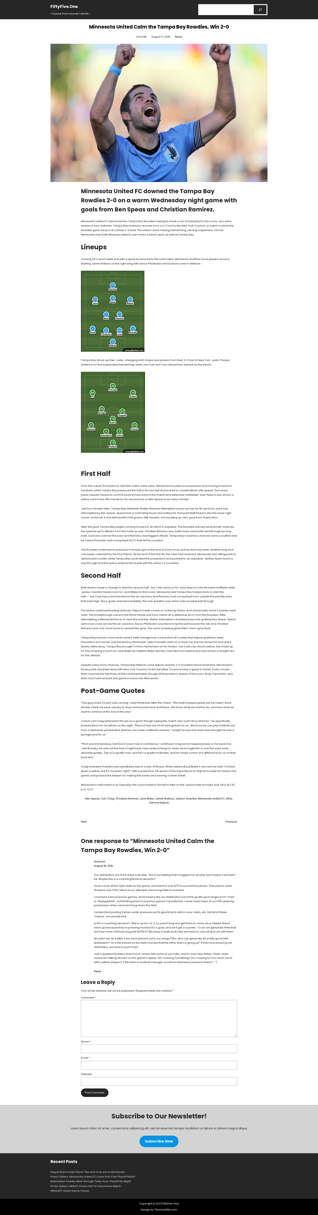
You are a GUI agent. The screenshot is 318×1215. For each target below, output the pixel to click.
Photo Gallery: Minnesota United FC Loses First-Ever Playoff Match (92, 1177)
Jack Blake (147, 798)
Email (85, 1058)
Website (86, 1074)
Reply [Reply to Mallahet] (97, 971)
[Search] (260, 9)
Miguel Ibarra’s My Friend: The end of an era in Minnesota (87, 1172)
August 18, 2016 (103, 866)
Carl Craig (107, 798)
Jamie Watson (164, 798)
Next (84, 822)
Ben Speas (92, 798)
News (178, 37)
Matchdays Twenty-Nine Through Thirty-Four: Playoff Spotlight (90, 1181)
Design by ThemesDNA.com (159, 1210)
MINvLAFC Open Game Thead (69, 1191)
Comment (88, 998)
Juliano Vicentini (186, 798)
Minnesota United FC (211, 798)
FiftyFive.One (64, 6)
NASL (229, 798)
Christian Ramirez (127, 798)
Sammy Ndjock (159, 803)
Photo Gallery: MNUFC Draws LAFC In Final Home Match (85, 1186)
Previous (231, 822)
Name (86, 1041)
